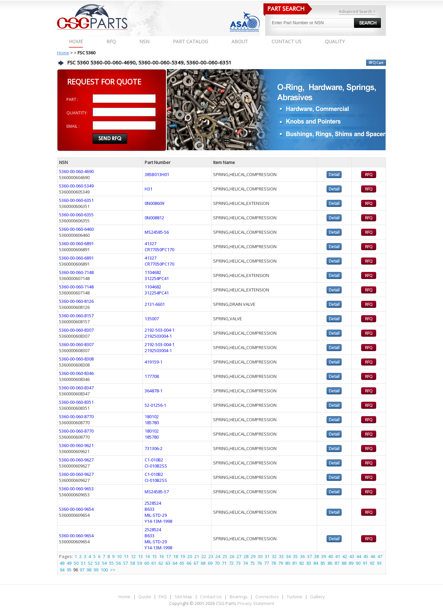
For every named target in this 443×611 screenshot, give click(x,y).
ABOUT (240, 41)
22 (203, 556)
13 (140, 556)
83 (308, 563)
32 (274, 556)
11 (126, 556)
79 (280, 563)
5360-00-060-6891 (76, 243)
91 (365, 563)
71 (224, 563)
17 (168, 556)
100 (104, 570)
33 (281, 556)
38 (316, 556)
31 (267, 556)
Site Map (183, 597)
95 (69, 570)
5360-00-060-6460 (76, 229)
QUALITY (335, 41)
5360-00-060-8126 (76, 301)
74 (245, 563)
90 (358, 563)
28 (246, 556)
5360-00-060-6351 (76, 200)
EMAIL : (73, 126)
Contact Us (211, 597)
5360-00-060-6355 (76, 215)
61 (153, 563)
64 (175, 563)
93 (379, 563)
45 (365, 556)
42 (344, 556)
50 (76, 563)
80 (287, 563)
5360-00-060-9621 (76, 445)
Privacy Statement (255, 603)
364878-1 (153, 391)
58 (132, 563)
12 (133, 556)
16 (161, 556)
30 (260, 556)
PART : (72, 99)
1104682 (153, 272)
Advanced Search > (357, 11)
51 (83, 563)
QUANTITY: (77, 113)
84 (315, 563)
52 (90, 563)
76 (259, 563)
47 (380, 556)
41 (337, 556)
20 (189, 556)
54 (104, 563)
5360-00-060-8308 (76, 359)
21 (196, 556)
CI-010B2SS (156, 466)
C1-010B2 (154, 460)
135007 (152, 319)
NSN (144, 41)
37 (309, 556)
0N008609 (154, 203)
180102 (152, 416)
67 (196, 563)
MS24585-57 (157, 492)
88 (344, 563)
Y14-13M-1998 (158, 521)
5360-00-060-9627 (76, 460)
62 (160, 563)
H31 (148, 189)
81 (294, 563)
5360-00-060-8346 (76, 373)
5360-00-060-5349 (76, 186)
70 (217, 563)
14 (147, 556)
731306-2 (153, 448)
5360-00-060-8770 (76, 416)
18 (175, 556)
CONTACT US (286, 41)
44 (358, 556)
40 (330, 556)
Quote (144, 597)
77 (266, 563)
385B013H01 (157, 174)
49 (69, 563)
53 (97, 563)
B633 (149, 509)
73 (238, 563)
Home (76, 41)
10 (119, 556)
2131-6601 (155, 304)
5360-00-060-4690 (76, 171)
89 (351, 563)
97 (82, 570)
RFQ (111, 41)
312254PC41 (157, 278)
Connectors (267, 597)
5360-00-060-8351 (76, 402)
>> (112, 570)
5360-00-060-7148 (76, 272)
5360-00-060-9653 (76, 489)
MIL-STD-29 (156, 515)
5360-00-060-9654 (76, 509)
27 (239, 556)
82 (301, 563)
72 (231, 563)
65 (182, 563)
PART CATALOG (190, 41)
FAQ (163, 597)
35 (295, 556)
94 (62, 570)
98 (89, 570)
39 (323, 556)
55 (111, 563)
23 (210, 556)
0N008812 (154, 218)
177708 (152, 376)
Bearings (239, 597)
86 (330, 563)
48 (62, 563)
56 (118, 563)
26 (232, 556)
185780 (152, 423)
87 (337, 563)
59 (139, 563)
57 (125, 563)
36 (302, 556)
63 (167, 563)
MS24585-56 (157, 232)
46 (373, 556)
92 (372, 563)
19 (182, 556)
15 (154, 556)
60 (146, 563)
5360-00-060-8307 (76, 330)
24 (217, 556)
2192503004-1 (158, 336)
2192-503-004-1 (160, 330)
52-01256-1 (155, 405)
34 (288, 556)
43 (351, 556)
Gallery (317, 597)
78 (273, 563)
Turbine (294, 597)
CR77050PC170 (159, 249)
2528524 (153, 503)
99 (96, 570)
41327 (150, 243)
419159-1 (153, 362)
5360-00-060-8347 (76, 388)
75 (252, 563)
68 (203, 563)
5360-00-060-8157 (76, 316)
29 (253, 556)
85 (323, 563)
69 (210, 563)
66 (189, 563)
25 (225, 556)
